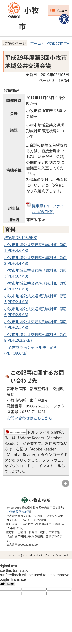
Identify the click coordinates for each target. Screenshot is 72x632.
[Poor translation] (10, 584)
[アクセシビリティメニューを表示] (64, 19)
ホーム (35, 43)
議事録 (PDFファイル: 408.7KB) (48, 208)
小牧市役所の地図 (18, 511)
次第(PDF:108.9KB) (20, 237)
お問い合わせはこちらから (29, 418)
